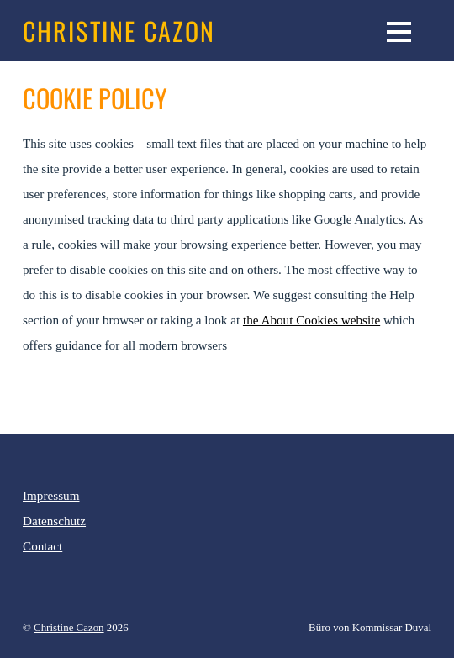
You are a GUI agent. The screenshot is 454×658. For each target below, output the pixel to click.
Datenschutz (54, 520)
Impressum (51, 495)
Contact (42, 546)
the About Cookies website (311, 320)
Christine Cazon (69, 627)
